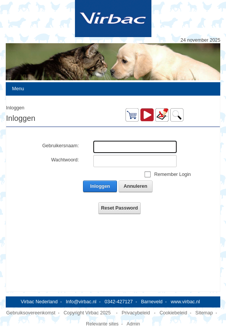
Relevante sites (102, 324)
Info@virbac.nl (81, 301)
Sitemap (204, 313)
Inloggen (100, 186)
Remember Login (172, 174)
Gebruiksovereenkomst (30, 313)
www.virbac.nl (185, 301)
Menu (18, 88)
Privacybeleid (136, 313)
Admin (133, 324)
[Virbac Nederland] (113, 18)
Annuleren (135, 186)
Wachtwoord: (65, 160)
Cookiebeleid (173, 313)
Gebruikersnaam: (60, 145)
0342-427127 (119, 301)
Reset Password (119, 208)
